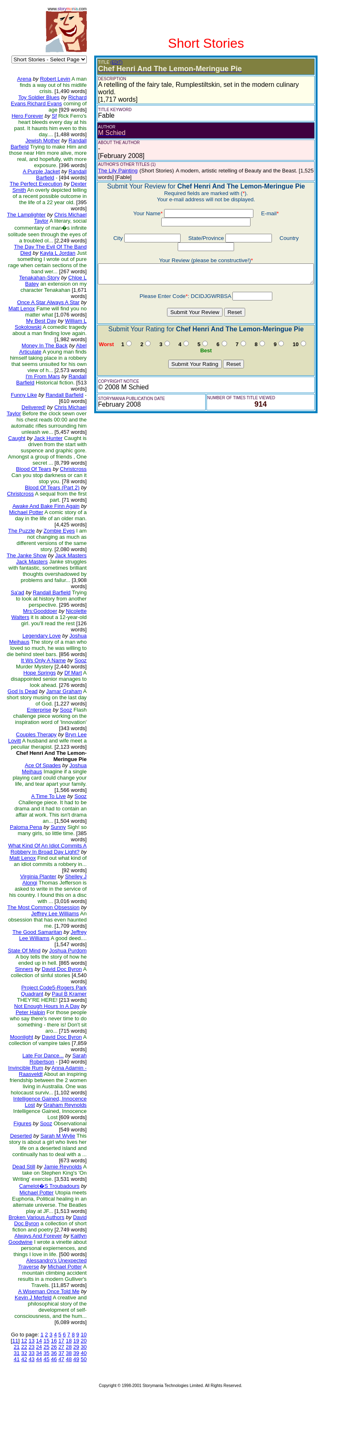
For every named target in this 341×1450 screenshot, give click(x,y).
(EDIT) (110, 62)
